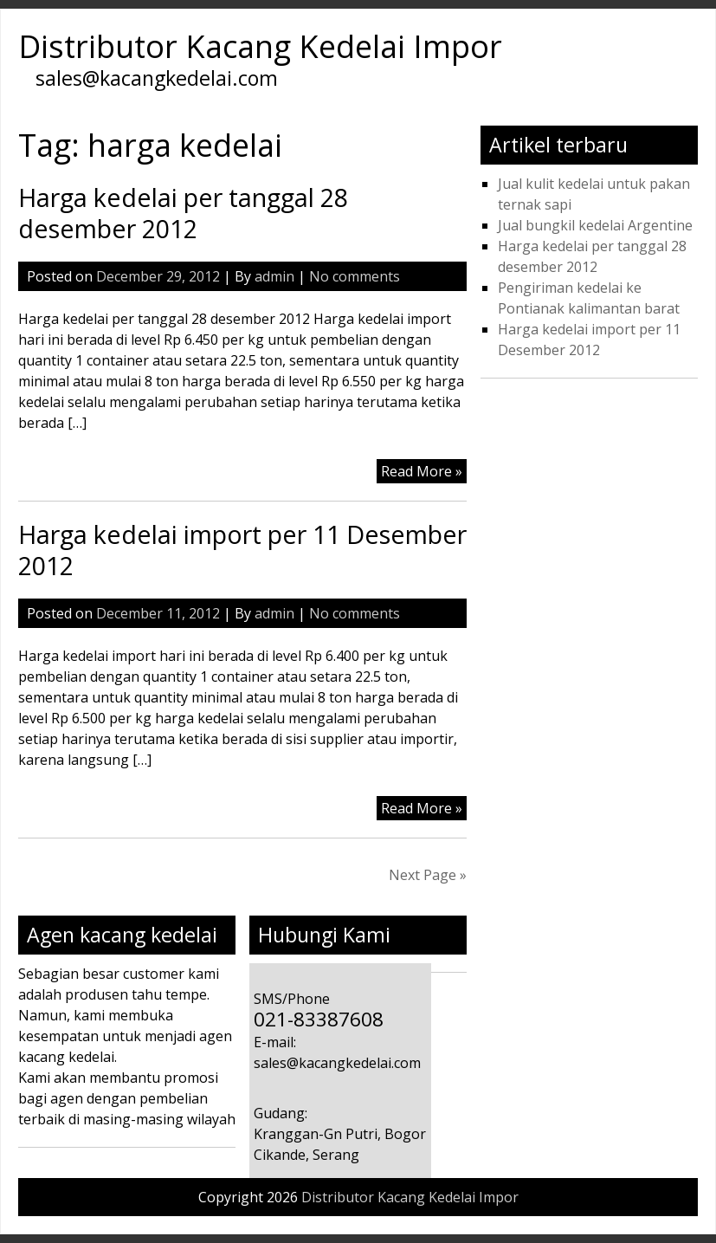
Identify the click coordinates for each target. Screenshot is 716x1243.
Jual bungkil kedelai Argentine (595, 225)
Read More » (421, 471)
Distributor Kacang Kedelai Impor (260, 46)
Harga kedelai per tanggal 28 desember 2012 (183, 212)
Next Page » (428, 874)
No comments (354, 276)
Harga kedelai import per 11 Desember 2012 (242, 549)
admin (274, 276)
